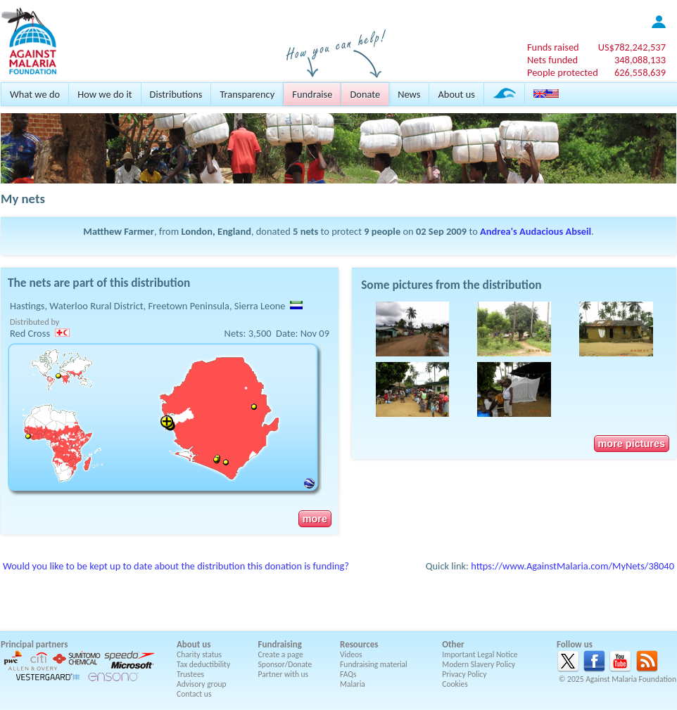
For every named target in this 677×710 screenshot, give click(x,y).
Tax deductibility (203, 664)
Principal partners (34, 644)
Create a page (280, 654)
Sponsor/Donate (285, 664)
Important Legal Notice (479, 654)
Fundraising (280, 644)
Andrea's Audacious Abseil (535, 231)
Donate (365, 94)
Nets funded (552, 59)
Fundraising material (373, 664)
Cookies (455, 684)
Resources (359, 644)
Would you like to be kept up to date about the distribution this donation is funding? (176, 566)
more (315, 518)
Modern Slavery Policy (478, 664)
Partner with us (283, 674)
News (409, 94)
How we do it (104, 94)
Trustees (190, 674)
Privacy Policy (464, 674)
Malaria (352, 684)
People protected (562, 72)
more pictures (631, 443)
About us (456, 94)
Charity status (199, 654)
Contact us (194, 694)
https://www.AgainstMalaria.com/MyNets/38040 (572, 566)
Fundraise (312, 94)
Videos (351, 654)
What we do (35, 94)
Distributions (176, 94)
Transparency (247, 94)
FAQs (348, 674)
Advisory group (202, 684)
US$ (632, 47)
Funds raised (553, 47)
